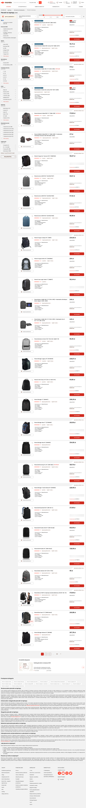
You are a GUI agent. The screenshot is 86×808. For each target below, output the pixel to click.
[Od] (44, 17)
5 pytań (44, 115)
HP (3, 48)
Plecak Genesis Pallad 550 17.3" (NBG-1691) (45, 113)
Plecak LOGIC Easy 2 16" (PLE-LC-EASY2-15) (45, 379)
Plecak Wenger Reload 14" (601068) (43, 632)
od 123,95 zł (74, 102)
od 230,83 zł (74, 433)
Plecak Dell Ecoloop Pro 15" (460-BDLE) (44, 464)
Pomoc (17, 770)
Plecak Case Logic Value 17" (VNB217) (43, 279)
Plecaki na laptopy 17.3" (66, 683)
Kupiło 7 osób (55, 198)
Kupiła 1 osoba (55, 137)
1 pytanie (44, 24)
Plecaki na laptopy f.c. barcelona (42, 683)
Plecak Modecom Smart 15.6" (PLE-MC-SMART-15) (46, 339)
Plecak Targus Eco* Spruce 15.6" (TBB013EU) (45, 156)
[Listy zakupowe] (67, 2)
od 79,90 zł (74, 350)
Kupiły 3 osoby (55, 48)
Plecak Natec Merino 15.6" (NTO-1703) (43, 570)
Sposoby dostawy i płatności (21, 772)
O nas (31, 770)
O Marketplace (47, 770)
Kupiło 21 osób (50, 115)
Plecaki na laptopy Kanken (6, 681)
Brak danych (6, 108)
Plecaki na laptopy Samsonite (32, 681)
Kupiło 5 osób (54, 573)
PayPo (3, 787)
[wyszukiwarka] (27, 2)
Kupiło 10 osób (50, 158)
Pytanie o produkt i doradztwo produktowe (22, 786)
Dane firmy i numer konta (35, 772)
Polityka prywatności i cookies (36, 783)
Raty (2, 789)
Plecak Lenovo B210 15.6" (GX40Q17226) (44, 215)
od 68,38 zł (74, 226)
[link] (22, 6)
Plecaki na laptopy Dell (18, 683)
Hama (4, 44)
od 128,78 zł (74, 476)
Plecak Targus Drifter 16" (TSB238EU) (43, 258)
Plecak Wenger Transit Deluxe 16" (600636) (45, 487)
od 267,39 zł (74, 644)
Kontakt (62, 779)
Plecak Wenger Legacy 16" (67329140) (43, 358)
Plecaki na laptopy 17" (44, 681)
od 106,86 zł (74, 35)
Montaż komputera (5, 772)
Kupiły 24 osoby (55, 467)
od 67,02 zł (74, 207)
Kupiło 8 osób (54, 401)
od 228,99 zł (74, 499)
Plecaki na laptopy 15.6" (72, 681)
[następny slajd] (83, 667)
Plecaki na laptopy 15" (5, 685)
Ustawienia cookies (33, 785)
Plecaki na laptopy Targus (6, 683)
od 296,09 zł (75, 411)
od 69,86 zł (74, 390)
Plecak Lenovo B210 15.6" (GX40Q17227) (44, 176)
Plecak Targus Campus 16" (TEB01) (42, 237)
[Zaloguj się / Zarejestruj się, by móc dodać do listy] (32, 21)
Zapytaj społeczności (46, 48)
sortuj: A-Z (3, 42)
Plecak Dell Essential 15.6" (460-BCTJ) (43, 507)
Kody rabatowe (33, 798)
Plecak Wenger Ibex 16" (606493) (42, 442)
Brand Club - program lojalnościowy (6, 782)
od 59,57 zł (74, 187)
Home (31, 804)
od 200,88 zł (75, 623)
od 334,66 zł (74, 453)
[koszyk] (81, 2)
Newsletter (32, 774)
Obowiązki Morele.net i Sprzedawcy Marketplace (49, 775)
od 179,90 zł (74, 125)
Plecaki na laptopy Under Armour (18, 685)
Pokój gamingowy (33, 800)
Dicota (4, 52)
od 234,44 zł (74, 249)
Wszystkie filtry (7, 156)
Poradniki (17, 779)
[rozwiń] (15, 64)
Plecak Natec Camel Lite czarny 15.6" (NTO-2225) (46, 89)
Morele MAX (4, 785)
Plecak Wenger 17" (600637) (41, 399)
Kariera (31, 779)
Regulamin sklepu (33, 787)
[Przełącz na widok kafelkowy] (83, 16)
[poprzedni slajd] (20, 667)
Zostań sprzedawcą (48, 772)
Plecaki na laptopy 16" (77, 683)
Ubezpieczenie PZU (5, 776)
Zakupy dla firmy (5, 793)
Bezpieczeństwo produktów (35, 793)
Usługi (3, 774)
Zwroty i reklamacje (20, 774)
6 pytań (44, 158)
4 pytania (44, 361)
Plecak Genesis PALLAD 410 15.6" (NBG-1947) (45, 22)
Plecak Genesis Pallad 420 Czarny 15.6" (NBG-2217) (47, 46)
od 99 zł (74, 581)
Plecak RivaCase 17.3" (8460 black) (43, 612)
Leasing (3, 791)
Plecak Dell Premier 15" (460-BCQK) (43, 548)
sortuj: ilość (3, 69)
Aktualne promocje (19, 776)
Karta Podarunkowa (5, 779)
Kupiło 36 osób (55, 71)
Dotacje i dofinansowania (35, 795)
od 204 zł (74, 270)
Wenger (5, 50)
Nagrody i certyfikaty (34, 776)
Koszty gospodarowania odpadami (34, 790)
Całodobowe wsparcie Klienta (22, 789)
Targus (4, 54)
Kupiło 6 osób (50, 24)
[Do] (57, 17)
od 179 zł (74, 79)
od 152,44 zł (74, 290)
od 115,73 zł (74, 56)
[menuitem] (22, 6)
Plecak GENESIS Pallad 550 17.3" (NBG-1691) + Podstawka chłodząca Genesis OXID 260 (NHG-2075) (48, 135)
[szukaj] (40, 2)
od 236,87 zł (74, 370)
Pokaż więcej (5, 56)
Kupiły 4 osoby (50, 260)
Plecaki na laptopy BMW (29, 683)
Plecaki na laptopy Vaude (54, 683)
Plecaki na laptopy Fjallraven (19, 681)
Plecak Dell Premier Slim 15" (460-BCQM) (44, 527)
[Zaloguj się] (74, 2)
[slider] (43, 15)
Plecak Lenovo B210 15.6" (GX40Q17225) (44, 196)
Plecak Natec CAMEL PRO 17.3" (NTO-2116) (44, 69)
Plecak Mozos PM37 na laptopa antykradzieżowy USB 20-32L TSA (50, 592)
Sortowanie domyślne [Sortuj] (70, 16)
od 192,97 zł (74, 167)
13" (3, 79)
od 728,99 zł (75, 559)
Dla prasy (31, 781)
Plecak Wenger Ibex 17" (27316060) (43, 422)
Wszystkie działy (32, 2)
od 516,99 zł (74, 540)
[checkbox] (8, 23)
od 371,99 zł (74, 519)
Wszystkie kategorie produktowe (20, 782)
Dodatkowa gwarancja (6, 770)
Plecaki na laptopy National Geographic (58, 681)
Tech (31, 802)
